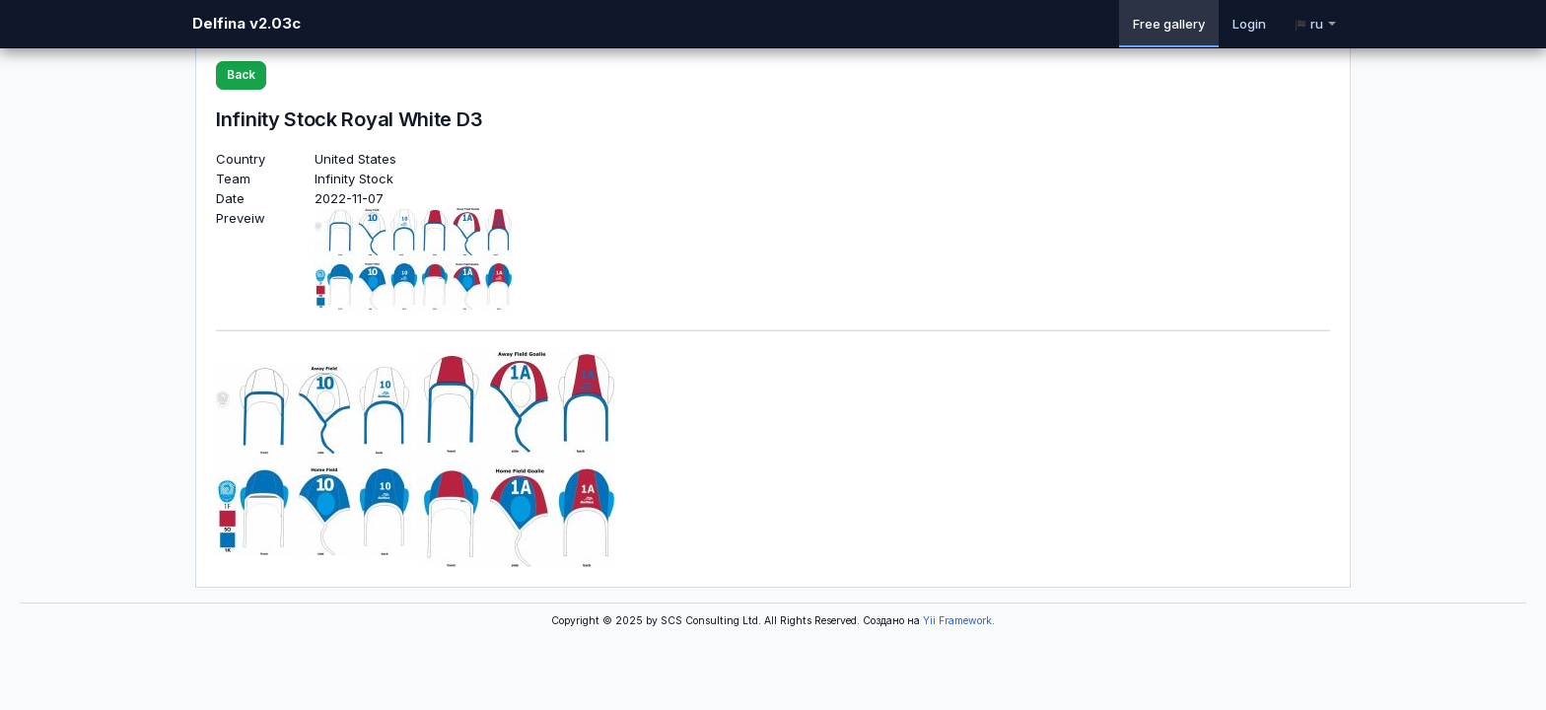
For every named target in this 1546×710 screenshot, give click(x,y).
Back (241, 74)
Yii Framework (957, 620)
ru (1315, 24)
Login (1249, 24)
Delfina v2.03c (246, 23)
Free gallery (1169, 24)
